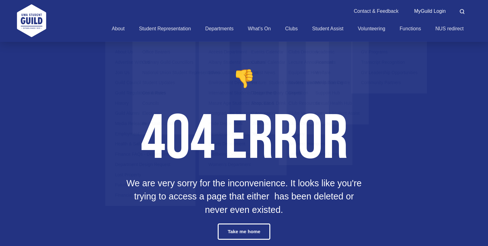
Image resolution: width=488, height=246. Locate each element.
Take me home (243, 231)
